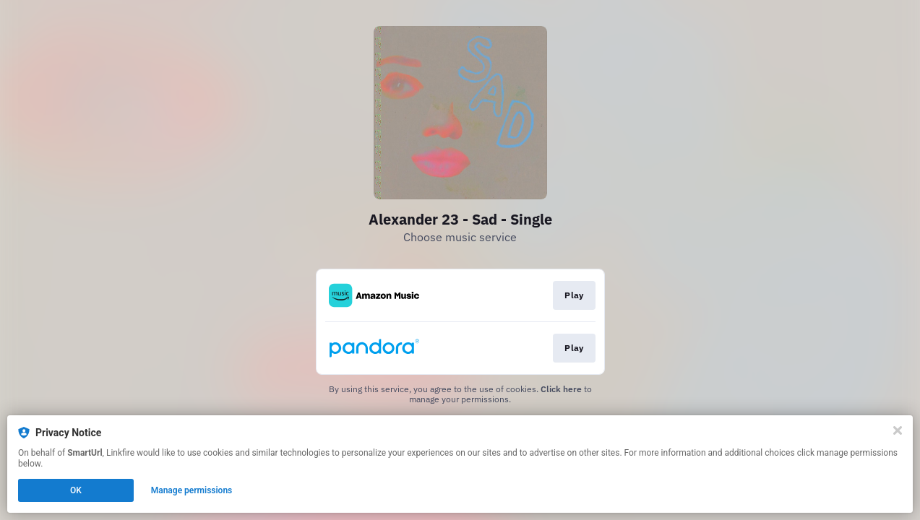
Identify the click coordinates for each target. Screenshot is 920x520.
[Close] (897, 430)
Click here (561, 389)
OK (76, 490)
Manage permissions (192, 490)
